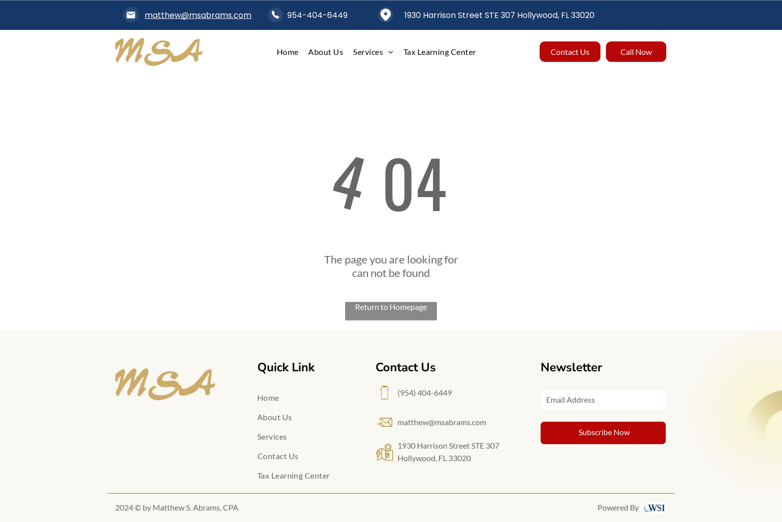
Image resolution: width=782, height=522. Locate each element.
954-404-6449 (317, 15)
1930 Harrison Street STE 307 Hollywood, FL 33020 (499, 15)
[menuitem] (288, 51)
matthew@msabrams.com (198, 15)
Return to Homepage (391, 306)
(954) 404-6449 (424, 392)
